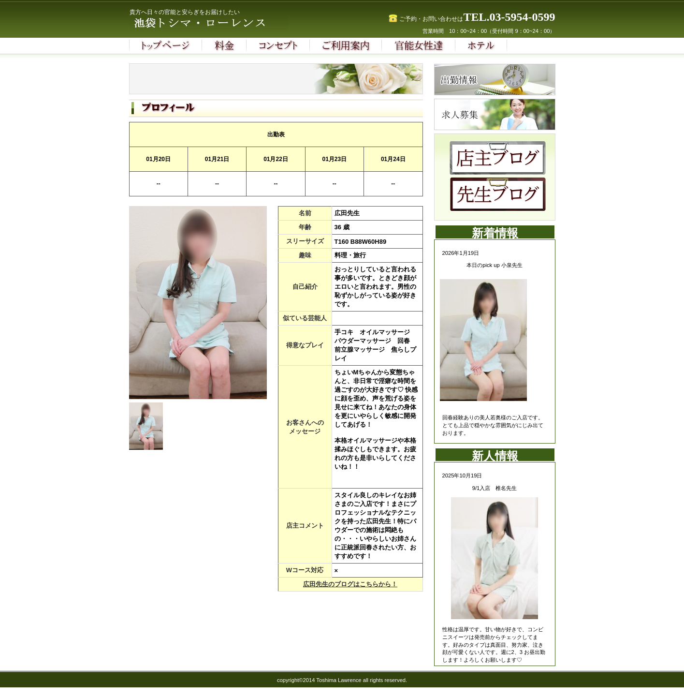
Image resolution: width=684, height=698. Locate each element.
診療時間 (494, 79)
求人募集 (494, 114)
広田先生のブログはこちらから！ (350, 584)
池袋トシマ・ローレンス (225, 23)
